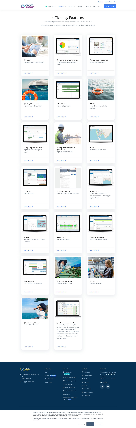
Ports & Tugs (86, 389)
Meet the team (49, 379)
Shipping (85, 385)
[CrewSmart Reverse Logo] (25, 369)
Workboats (86, 372)
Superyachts (86, 395)
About (46, 372)
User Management (69, 381)
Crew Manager (68, 384)
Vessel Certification (69, 387)
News (87, 6)
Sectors (70, 6)
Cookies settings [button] (81, 424)
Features (61, 6)
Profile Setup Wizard (69, 377)
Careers (50, 375)
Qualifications (67, 373)
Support (100, 2)
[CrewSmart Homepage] (28, 6)
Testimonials (48, 382)
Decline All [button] (99, 424)
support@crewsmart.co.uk (107, 378)
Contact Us (108, 2)
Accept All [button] (90, 424)
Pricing (80, 6)
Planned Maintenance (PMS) (70, 398)
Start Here (50, 6)
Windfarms (86, 379)
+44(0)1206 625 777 (109, 374)
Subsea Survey (87, 375)
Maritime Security (87, 392)
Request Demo (110, 6)
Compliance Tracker (69, 391)
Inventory (66, 394)
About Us (96, 6)
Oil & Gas (85, 382)
